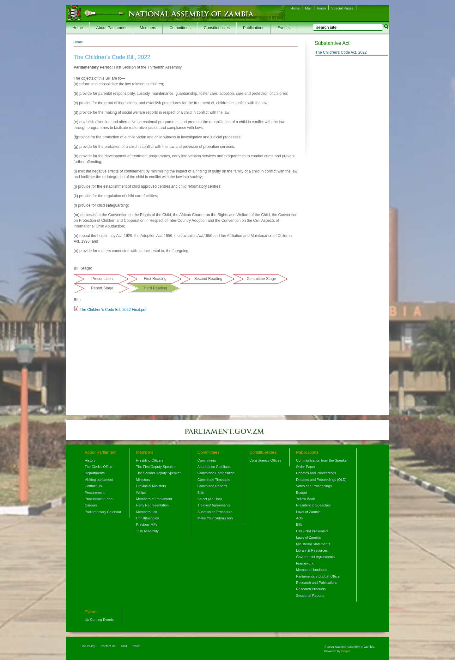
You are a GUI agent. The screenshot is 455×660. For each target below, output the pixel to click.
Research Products (311, 589)
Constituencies (217, 28)
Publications (253, 28)
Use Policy (88, 646)
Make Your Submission (215, 518)
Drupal (345, 651)
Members (148, 28)
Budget (301, 492)
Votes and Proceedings (314, 486)
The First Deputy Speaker (156, 467)
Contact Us (93, 486)
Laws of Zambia (308, 512)
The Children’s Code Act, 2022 (341, 52)
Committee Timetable (213, 479)
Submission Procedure (215, 512)
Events (283, 28)
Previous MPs (147, 524)
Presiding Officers (150, 460)
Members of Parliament (154, 499)
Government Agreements (315, 557)
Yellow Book (305, 499)
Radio (321, 8)
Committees (180, 28)
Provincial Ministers (151, 486)
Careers (91, 505)
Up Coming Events (99, 619)
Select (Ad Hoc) (209, 499)
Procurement (95, 492)
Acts (299, 518)
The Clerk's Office (98, 467)
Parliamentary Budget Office (317, 576)
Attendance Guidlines (214, 467)
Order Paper (305, 467)
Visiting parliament (99, 479)
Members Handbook (311, 570)
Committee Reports (212, 486)
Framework (304, 563)
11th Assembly (147, 531)
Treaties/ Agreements (213, 505)
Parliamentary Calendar (103, 512)
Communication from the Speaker (322, 460)
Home (295, 8)
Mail (308, 8)
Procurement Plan (98, 499)
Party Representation (152, 505)
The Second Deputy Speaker (158, 473)
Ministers (143, 479)
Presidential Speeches (313, 505)
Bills (200, 492)
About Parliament (111, 28)
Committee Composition (215, 473)
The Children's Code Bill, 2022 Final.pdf (113, 309)
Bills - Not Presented (312, 531)
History (90, 460)
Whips (141, 492)
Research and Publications (316, 582)
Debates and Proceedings (316, 473)
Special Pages (342, 8)
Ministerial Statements (313, 544)
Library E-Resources (312, 550)
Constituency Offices (265, 460)
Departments (95, 473)
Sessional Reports (310, 595)
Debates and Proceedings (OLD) (321, 479)
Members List (146, 512)
